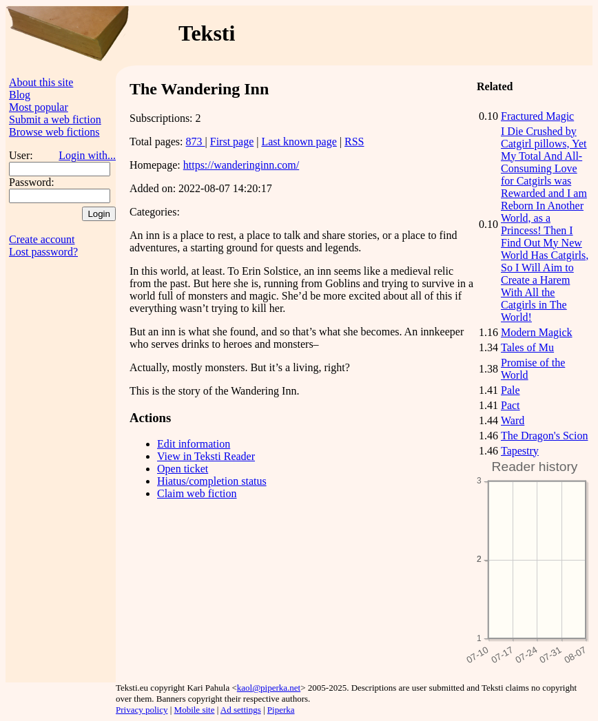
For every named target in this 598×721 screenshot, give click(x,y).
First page (232, 141)
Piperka (281, 709)
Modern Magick (537, 332)
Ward (512, 420)
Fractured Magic (537, 116)
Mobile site (194, 709)
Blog (19, 95)
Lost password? (43, 252)
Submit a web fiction (55, 119)
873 (195, 141)
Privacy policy (141, 709)
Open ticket (182, 468)
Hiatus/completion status (212, 481)
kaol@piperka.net (268, 687)
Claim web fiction (197, 493)
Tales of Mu (527, 347)
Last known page (298, 141)
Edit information (193, 444)
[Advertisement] (61, 475)
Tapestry (520, 451)
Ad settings (240, 709)
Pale (510, 390)
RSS (354, 141)
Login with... (87, 155)
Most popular (38, 107)
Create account (42, 239)
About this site (41, 82)
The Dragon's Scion (544, 435)
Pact (510, 405)
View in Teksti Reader (206, 456)
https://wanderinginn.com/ (241, 165)
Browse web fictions (54, 132)
